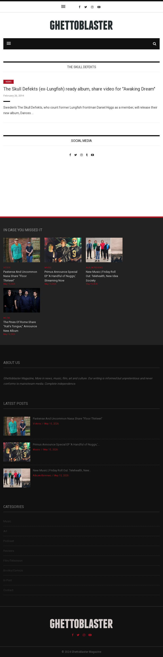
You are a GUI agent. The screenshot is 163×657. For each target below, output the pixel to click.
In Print (7, 580)
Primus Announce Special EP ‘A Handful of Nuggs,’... (66, 444)
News (8, 82)
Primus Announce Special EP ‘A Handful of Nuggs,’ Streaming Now (60, 276)
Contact (8, 590)
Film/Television (13, 560)
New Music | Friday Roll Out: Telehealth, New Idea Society (102, 276)
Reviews (8, 550)
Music (47, 268)
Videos (6, 268)
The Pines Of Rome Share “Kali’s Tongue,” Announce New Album (20, 326)
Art (5, 531)
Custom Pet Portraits (16, 187)
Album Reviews (94, 268)
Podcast (8, 541)
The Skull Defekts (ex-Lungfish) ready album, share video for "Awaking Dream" (79, 89)
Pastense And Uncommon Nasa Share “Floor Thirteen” (20, 276)
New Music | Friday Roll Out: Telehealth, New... (62, 470)
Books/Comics (13, 570)
